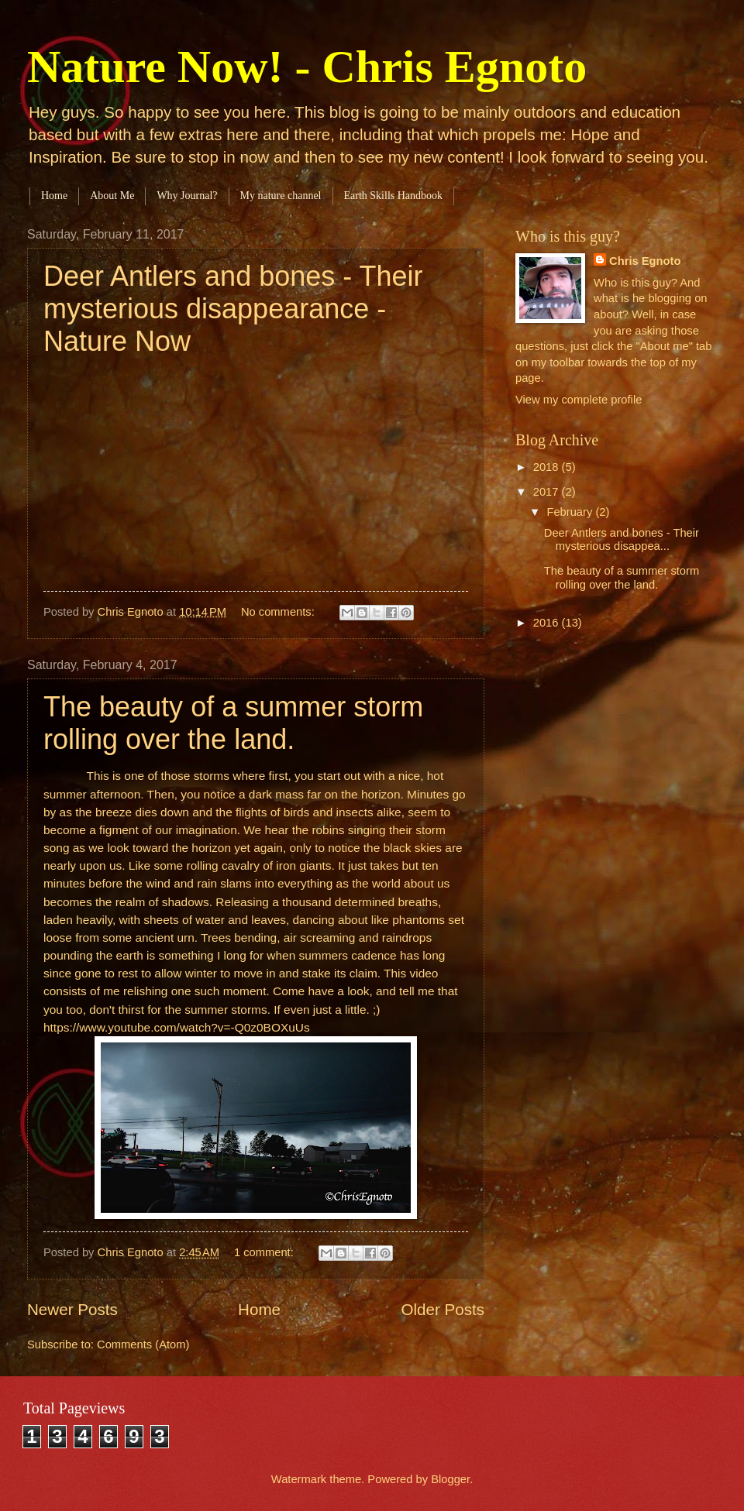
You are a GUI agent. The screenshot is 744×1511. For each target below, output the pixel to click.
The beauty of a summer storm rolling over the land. (233, 723)
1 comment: (265, 1252)
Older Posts (442, 1309)
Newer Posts (72, 1309)
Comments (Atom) (143, 1344)
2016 (547, 622)
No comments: (279, 612)
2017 (547, 492)
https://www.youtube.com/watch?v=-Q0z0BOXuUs (176, 1027)
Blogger (450, 1479)
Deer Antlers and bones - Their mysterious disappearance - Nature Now (233, 308)
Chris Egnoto (644, 261)
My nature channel (281, 195)
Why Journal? (187, 195)
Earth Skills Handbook (393, 195)
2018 (547, 467)
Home (54, 195)
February (570, 512)
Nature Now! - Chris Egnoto (307, 66)
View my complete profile (578, 399)
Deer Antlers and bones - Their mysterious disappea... (621, 540)
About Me (112, 195)
